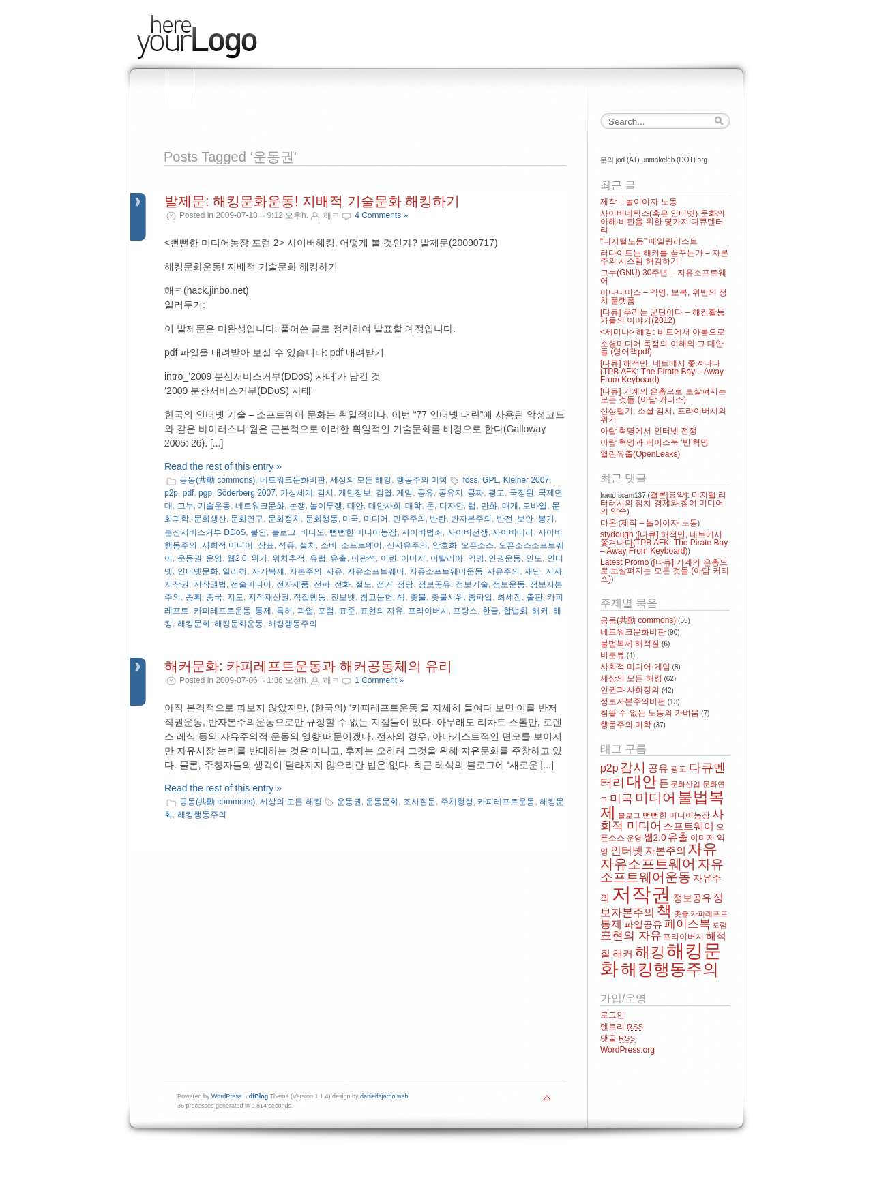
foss (469, 480)
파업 (305, 611)
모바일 (534, 506)
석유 (286, 545)
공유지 (451, 493)
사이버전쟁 (467, 532)
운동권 (189, 558)
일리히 (234, 571)
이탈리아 (446, 558)
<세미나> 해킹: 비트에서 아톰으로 (662, 332)
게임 (404, 493)
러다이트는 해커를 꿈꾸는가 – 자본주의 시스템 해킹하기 (664, 257)
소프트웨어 (361, 545)
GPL (490, 480)
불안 (258, 532)
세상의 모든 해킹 (361, 480)
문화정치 (284, 519)
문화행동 (322, 519)
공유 (425, 493)
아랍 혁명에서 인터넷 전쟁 (648, 431)
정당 (405, 584)
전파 (322, 584)
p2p (171, 493)
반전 (505, 519)
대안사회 (384, 506)
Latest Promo (624, 562)
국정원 (521, 493)
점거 (384, 584)
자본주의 (305, 571)
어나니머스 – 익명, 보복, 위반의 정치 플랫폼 (663, 296)
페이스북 (687, 924)
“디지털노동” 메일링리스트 (649, 241)
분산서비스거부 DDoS (205, 532)
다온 (608, 523)
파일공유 (643, 925)
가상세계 (296, 493)
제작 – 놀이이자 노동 (638, 202)
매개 (510, 506)
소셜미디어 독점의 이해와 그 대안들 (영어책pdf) (662, 348)
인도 (534, 558)
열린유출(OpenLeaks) (640, 454)
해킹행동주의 (292, 624)
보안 (525, 519)
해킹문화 (193, 624)
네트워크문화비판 (292, 480)
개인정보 (354, 493)
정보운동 (508, 584)
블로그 (283, 532)
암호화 (444, 545)
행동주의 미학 (421, 480)
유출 (338, 558)
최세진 (509, 597)
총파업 (480, 597)
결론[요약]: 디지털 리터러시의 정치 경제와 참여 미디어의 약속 (663, 503)
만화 (489, 506)
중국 (214, 597)
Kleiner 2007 (526, 480)
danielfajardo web (384, 1096)
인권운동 (504, 558)
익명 (476, 558)
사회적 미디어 (227, 545)
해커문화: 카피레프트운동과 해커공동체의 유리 (308, 666)
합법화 (515, 611)
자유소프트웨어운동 (446, 571)
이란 (389, 558)
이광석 (363, 558)
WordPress (226, 1096)
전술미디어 (251, 584)
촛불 (418, 597)
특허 (284, 611)
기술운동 (214, 506)
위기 (259, 558)
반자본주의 (471, 519)
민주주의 (409, 519)
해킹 (650, 952)
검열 (384, 493)
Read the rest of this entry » (223, 466)
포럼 (326, 611)
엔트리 (622, 1026)
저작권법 (210, 584)
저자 (554, 571)
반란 (438, 519)
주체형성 (457, 801)
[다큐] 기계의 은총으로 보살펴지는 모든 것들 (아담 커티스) (663, 395)
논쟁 (297, 506)
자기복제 (268, 571)
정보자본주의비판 (633, 701)
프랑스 (465, 611)
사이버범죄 (422, 532)
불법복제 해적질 (630, 643)
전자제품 (292, 584)
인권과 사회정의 (630, 690)
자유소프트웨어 (375, 571)
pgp (205, 493)
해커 (540, 611)
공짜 (475, 493)
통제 (263, 611)
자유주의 (503, 571)
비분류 (612, 655)
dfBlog (259, 1096)
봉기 (546, 519)
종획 (194, 597)
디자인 (451, 506)
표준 (347, 611)
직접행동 (309, 597)
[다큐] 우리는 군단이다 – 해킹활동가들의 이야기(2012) (662, 316)
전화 (342, 584)
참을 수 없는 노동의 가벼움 (649, 713)
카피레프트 (709, 913)
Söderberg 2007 (246, 493)
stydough (617, 534)
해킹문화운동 (238, 624)
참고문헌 (376, 597)
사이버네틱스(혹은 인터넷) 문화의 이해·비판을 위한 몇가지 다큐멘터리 (662, 222)
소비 (329, 545)
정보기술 (472, 584)
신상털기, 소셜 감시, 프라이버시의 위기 (663, 415)
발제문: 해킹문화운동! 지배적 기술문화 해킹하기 (312, 201)
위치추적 (288, 558)
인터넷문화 (197, 571)
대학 (413, 506)
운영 (214, 558)
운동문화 (382, 801)
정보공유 (434, 584)
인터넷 (626, 850)
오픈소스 (477, 545)
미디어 (376, 519)
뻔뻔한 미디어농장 (363, 532)
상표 (266, 545)
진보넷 (343, 597)
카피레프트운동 (222, 611)
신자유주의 (407, 545)
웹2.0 (237, 558)
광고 (496, 493)
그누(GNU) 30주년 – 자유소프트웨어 (663, 277)
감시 (325, 493)
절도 (363, 584)
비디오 (312, 532)
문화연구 (247, 519)
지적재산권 (268, 597)
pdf (188, 493)
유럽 (318, 558)
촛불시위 (447, 597)
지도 (235, 597)
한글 (490, 611)
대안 (355, 506)
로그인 (612, 1015)
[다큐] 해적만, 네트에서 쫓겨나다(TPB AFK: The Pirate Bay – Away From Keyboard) (662, 371)
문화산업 (685, 784)
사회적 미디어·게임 (635, 666)
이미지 (413, 558)
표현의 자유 (381, 611)
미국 (350, 519)
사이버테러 (512, 532)
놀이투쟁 (326, 506)
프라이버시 (428, 611)
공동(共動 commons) (217, 480)
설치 (307, 545)
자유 (334, 571)
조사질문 (419, 801)
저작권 (176, 584)
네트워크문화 (259, 506)
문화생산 (210, 519)
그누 (185, 506)
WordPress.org (627, 1050)
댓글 (618, 1038)
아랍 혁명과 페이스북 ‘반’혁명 (654, 442)
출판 (535, 597)
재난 (532, 571)
